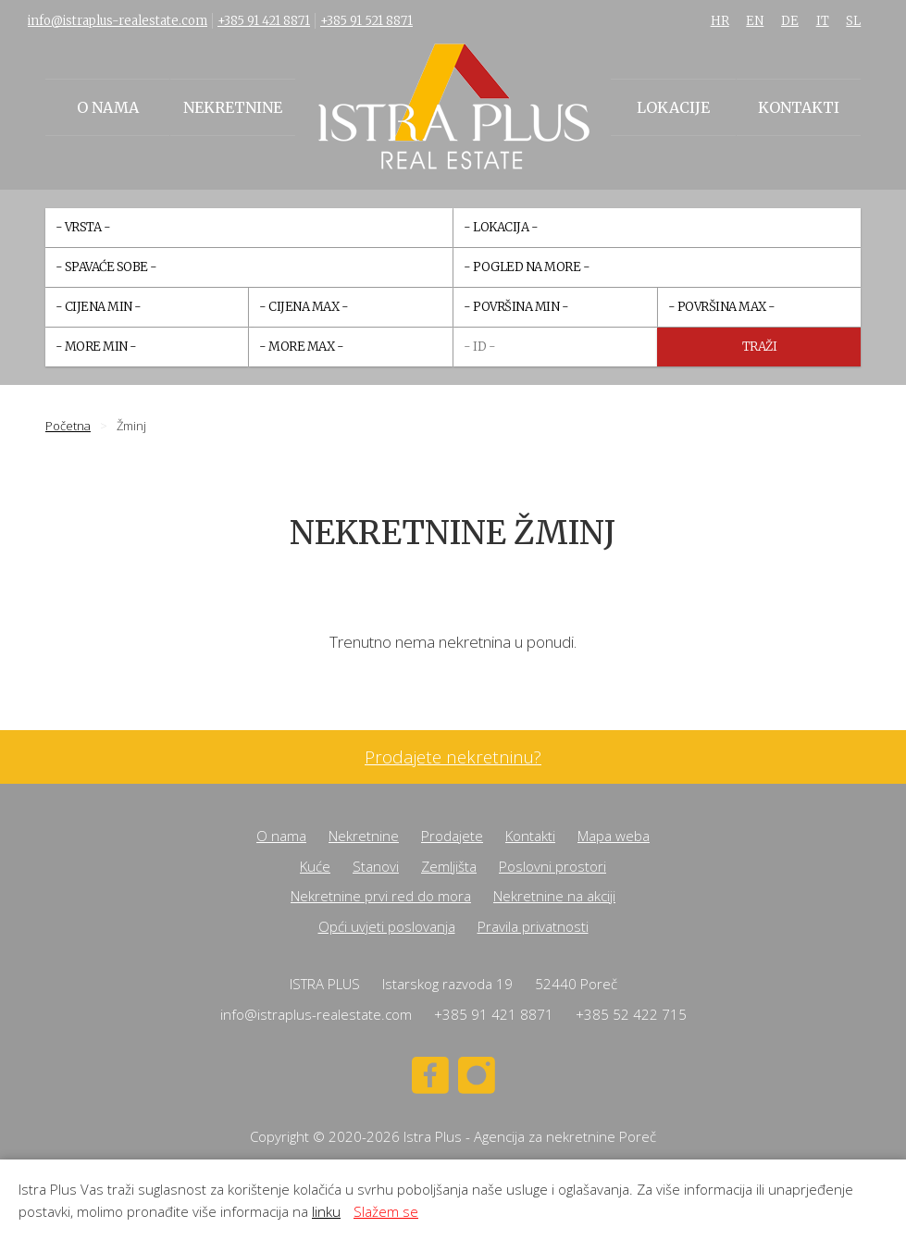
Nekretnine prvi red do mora (381, 896)
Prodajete (452, 835)
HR (720, 21)
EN (754, 21)
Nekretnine (232, 107)
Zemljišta (449, 866)
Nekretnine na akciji (554, 896)
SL (853, 21)
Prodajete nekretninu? (453, 757)
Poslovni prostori (552, 866)
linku (326, 1211)
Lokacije (673, 107)
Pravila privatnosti (533, 926)
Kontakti (798, 107)
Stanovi (376, 866)
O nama (108, 107)
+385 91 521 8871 (366, 21)
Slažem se (386, 1211)
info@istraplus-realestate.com (117, 21)
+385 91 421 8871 (263, 21)
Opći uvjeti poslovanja (386, 926)
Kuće (315, 866)
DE (790, 21)
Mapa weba (613, 835)
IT (822, 21)
